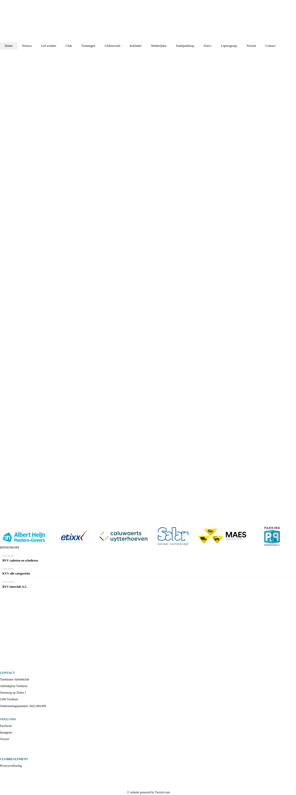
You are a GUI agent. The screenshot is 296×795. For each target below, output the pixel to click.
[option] (24, 536)
